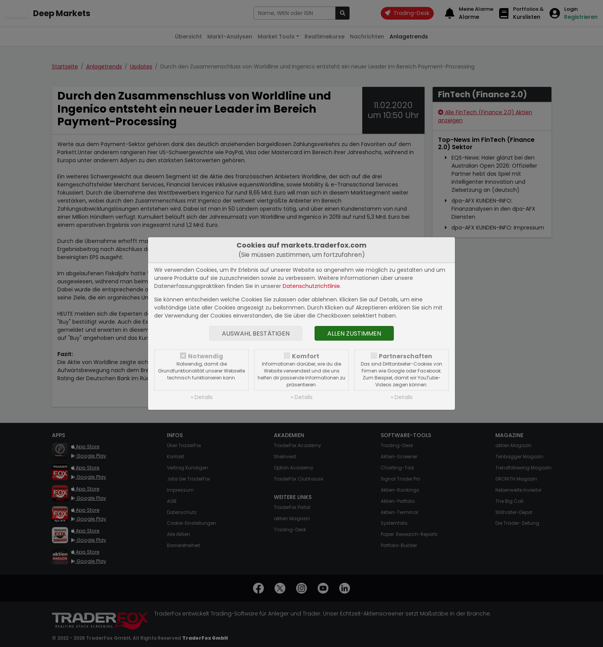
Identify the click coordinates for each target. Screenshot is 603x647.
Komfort (305, 356)
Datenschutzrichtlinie (311, 286)
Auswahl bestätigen (256, 333)
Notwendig (205, 356)
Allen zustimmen (354, 333)
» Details (202, 397)
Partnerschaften (405, 356)
